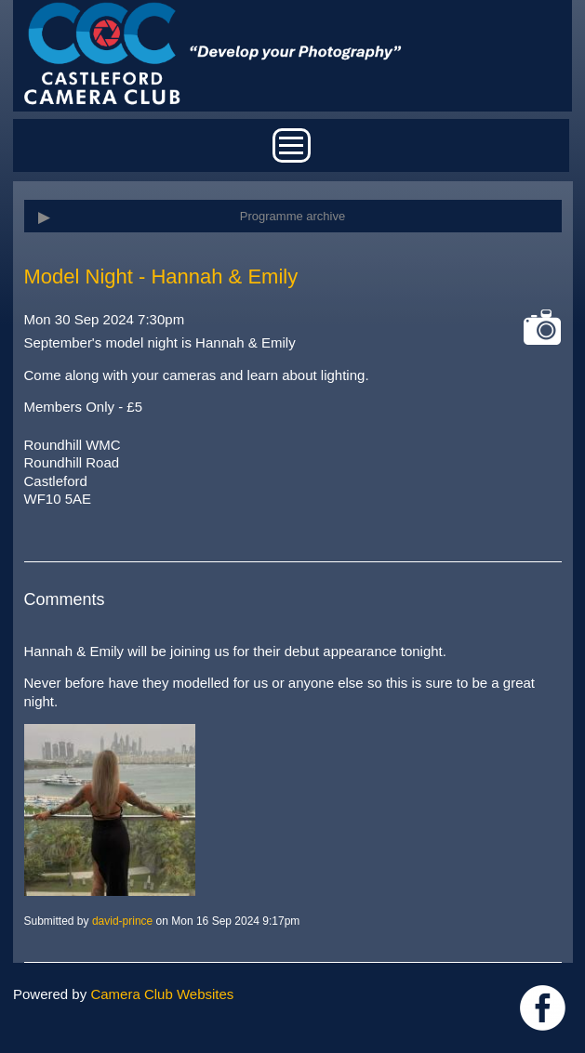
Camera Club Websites (161, 994)
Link (542, 1008)
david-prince (122, 921)
